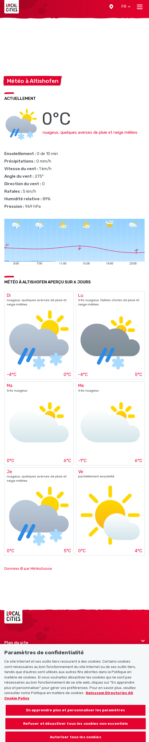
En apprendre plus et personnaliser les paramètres (75, 713)
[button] (111, 6)
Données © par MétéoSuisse (28, 569)
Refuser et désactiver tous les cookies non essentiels (75, 727)
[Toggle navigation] (140, 7)
